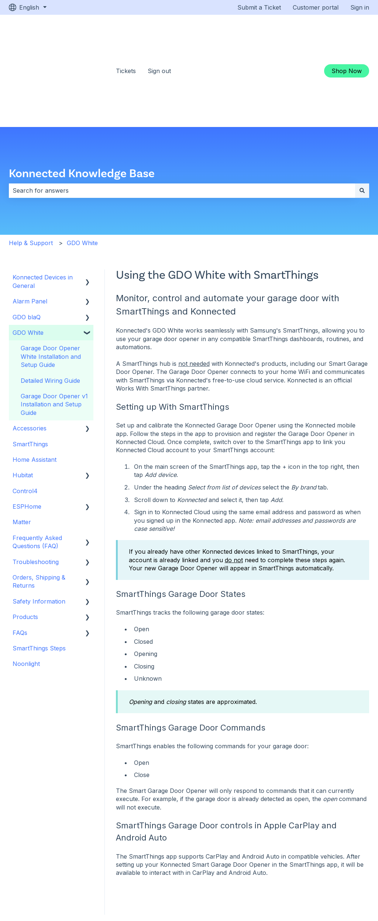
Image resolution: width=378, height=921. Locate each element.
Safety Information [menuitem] (39, 525)
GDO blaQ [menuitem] (27, 241)
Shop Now (346, 33)
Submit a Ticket (259, 7)
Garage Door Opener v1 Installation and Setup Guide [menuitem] (54, 329)
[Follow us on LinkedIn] (351, 874)
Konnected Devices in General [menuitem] (43, 205)
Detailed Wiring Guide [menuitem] (50, 305)
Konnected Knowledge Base (82, 97)
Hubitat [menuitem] (23, 399)
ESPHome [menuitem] (27, 430)
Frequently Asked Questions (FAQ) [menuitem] (37, 466)
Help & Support (31, 167)
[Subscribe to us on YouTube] (324, 874)
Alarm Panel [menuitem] (30, 225)
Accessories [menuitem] (30, 352)
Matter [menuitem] (22, 446)
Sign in (359, 7)
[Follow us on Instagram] (338, 874)
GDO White (82, 167)
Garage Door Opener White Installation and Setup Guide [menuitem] (51, 281)
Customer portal (316, 7)
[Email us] (364, 874)
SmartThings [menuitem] (30, 368)
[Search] (362, 115)
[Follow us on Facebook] (311, 874)
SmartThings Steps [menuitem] (39, 572)
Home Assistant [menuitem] (34, 384)
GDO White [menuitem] (28, 257)
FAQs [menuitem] (20, 557)
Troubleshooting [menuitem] (36, 486)
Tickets (126, 33)
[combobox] (182, 115)
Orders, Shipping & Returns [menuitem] (39, 505)
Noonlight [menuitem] (26, 588)
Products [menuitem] (25, 541)
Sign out (159, 33)
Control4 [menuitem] (25, 415)
